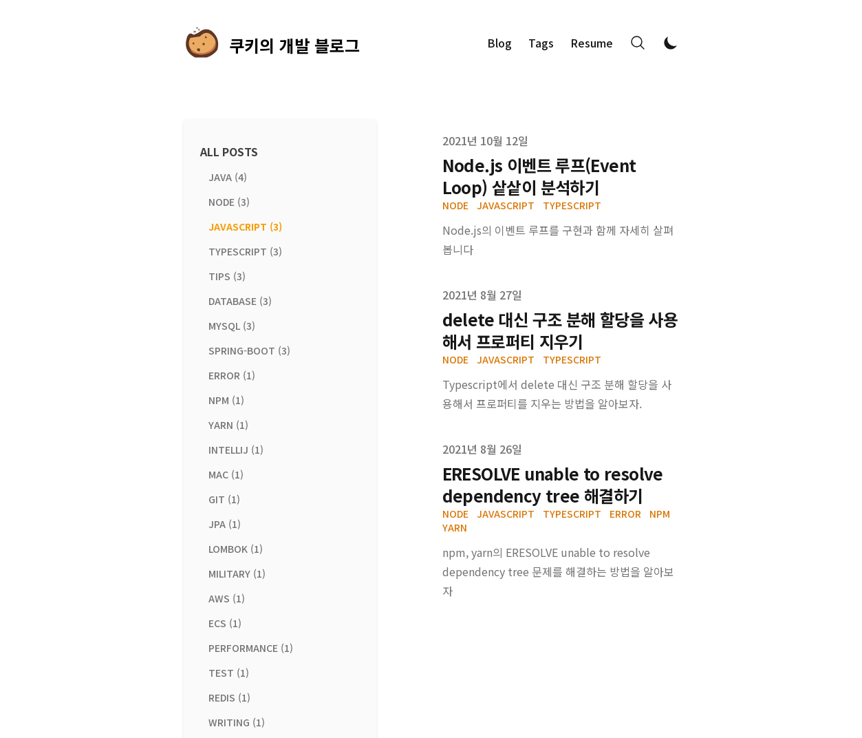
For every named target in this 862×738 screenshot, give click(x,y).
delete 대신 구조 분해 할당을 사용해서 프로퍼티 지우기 (560, 330)
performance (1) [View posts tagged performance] (250, 648)
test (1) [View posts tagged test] (228, 672)
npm (659, 513)
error (625, 513)
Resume (591, 43)
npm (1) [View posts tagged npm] (226, 400)
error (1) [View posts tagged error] (231, 375)
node (455, 205)
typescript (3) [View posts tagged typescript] (245, 251)
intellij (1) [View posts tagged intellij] (235, 449)
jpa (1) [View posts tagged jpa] (224, 524)
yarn (454, 527)
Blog (499, 43)
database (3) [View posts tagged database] (240, 301)
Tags (541, 43)
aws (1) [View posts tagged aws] (226, 598)
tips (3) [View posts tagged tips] (227, 276)
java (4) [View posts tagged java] (227, 177)
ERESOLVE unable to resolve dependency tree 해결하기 (552, 484)
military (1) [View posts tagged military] (237, 573)
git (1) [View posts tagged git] (224, 499)
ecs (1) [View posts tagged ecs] (224, 623)
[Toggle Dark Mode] (670, 42)
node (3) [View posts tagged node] (229, 202)
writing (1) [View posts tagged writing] (236, 722)
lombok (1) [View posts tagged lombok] (235, 549)
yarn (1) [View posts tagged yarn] (228, 425)
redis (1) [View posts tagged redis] (229, 697)
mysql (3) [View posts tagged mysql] (231, 326)
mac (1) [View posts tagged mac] (226, 474)
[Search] (637, 42)
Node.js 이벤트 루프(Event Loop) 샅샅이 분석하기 (539, 176)
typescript (572, 205)
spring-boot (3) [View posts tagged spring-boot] (249, 350)
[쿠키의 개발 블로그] (272, 43)
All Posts (229, 151)
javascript (506, 205)
